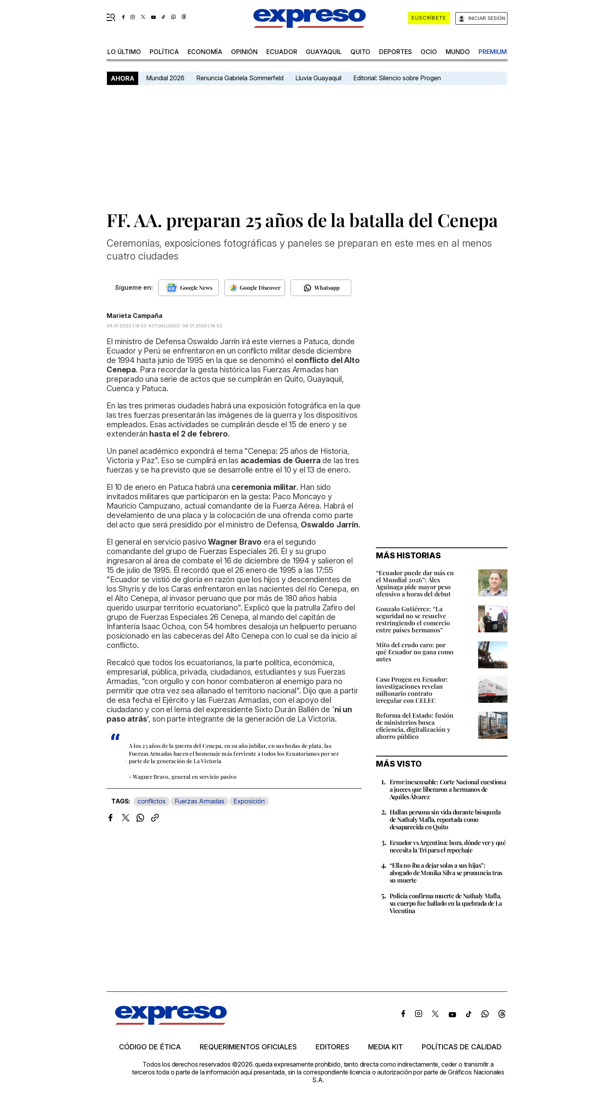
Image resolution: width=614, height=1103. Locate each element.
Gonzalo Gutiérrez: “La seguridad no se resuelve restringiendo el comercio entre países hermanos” (413, 619)
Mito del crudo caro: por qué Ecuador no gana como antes (414, 652)
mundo (458, 51)
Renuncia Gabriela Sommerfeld (240, 78)
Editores (332, 1047)
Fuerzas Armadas (199, 801)
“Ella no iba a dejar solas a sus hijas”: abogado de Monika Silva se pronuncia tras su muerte (446, 872)
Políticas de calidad (462, 1047)
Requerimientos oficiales (248, 1047)
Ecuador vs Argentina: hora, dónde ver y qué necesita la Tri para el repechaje (448, 846)
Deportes (395, 51)
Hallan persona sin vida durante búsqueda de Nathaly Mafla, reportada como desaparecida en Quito (445, 819)
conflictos (151, 801)
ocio (429, 51)
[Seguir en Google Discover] (254, 288)
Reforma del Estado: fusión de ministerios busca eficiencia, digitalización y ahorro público (414, 725)
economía (205, 51)
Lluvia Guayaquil (318, 78)
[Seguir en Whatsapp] (321, 288)
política (164, 51)
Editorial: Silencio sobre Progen (397, 78)
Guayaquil (324, 51)
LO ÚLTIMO (124, 51)
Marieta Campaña (135, 315)
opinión (244, 51)
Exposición (249, 801)
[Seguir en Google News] (188, 288)
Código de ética (150, 1047)
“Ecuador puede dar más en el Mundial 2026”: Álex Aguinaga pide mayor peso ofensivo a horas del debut (415, 583)
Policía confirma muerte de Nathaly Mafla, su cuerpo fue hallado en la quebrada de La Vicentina (446, 903)
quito (360, 51)
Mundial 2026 (165, 78)
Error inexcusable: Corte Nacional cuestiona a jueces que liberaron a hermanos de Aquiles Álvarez (448, 789)
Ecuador (281, 51)
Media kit (385, 1047)
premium (493, 51)
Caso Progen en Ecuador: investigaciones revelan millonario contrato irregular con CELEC (412, 689)
